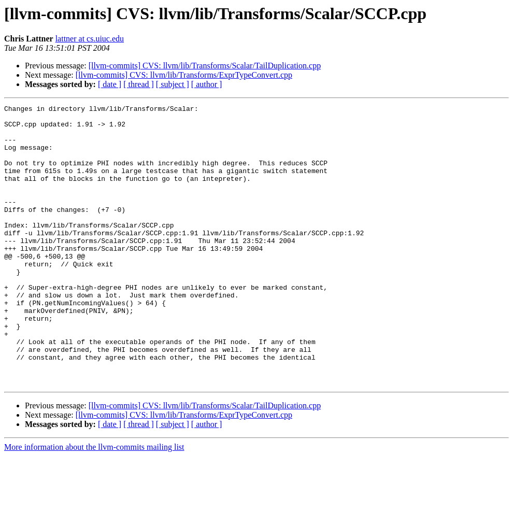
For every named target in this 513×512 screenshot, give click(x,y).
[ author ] (206, 84)
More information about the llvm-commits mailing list (94, 503)
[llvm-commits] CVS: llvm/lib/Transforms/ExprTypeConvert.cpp (184, 74)
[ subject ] (172, 84)
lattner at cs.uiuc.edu (89, 38)
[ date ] (109, 84)
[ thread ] (138, 84)
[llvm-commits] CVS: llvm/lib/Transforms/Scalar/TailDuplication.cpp (205, 65)
